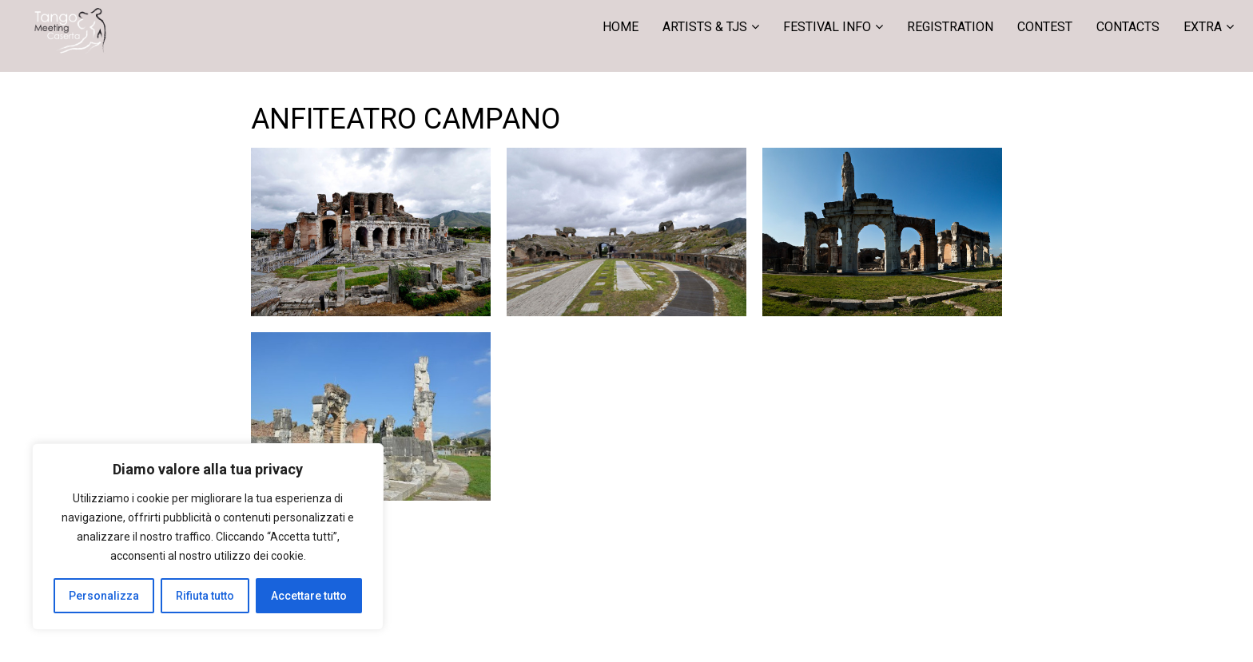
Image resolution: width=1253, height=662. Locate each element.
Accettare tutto (309, 595)
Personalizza (104, 595)
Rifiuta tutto (205, 595)
